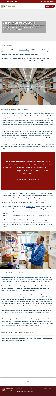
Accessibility (19, 388)
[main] (28, 197)
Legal (26, 388)
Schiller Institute (30, 206)
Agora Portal (49, 6)
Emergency (32, 388)
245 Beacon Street (24, 50)
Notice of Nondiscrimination (44, 388)
